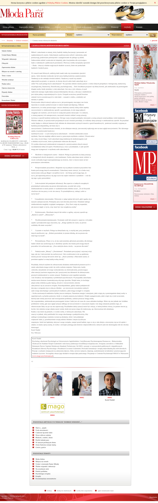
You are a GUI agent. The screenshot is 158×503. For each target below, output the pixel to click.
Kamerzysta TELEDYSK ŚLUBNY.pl (143, 185)
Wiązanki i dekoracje (9, 59)
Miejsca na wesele (42, 461)
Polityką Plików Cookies (57, 3)
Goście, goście (41, 447)
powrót (154, 40)
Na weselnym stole (42, 469)
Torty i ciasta (6, 75)
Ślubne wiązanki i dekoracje (45, 466)
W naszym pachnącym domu (46, 442)
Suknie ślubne (7, 51)
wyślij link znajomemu (84, 491)
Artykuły (127, 27)
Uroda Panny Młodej (9, 55)
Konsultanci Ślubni (8, 100)
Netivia (10, 498)
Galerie (58, 27)
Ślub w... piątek (41, 428)
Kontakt (139, 27)
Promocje (114, 27)
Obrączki (5, 63)
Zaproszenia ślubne (8, 67)
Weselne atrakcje (8, 80)
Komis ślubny (44, 27)
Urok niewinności (42, 430)
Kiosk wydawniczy (84, 27)
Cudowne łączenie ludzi (44, 433)
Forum (68, 27)
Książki (38, 476)
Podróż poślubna (41, 471)
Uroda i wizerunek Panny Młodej (47, 464)
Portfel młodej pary (42, 440)
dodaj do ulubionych (64, 491)
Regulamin (153, 497)
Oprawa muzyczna (8, 88)
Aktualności (101, 27)
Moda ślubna (40, 459)
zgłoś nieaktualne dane (106, 491)
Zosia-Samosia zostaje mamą (46, 445)
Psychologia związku (43, 474)
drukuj (49, 491)
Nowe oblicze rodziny (43, 435)
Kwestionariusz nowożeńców (46, 479)
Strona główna (8, 27)
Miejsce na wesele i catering (12, 71)
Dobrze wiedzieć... (22, 40)
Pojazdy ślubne (7, 92)
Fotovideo (5, 96)
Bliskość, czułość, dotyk (44, 437)
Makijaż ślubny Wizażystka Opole (144, 84)
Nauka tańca (6, 84)
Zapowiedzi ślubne (26, 27)
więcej (152, 105)
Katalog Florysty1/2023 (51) (14, 137)
